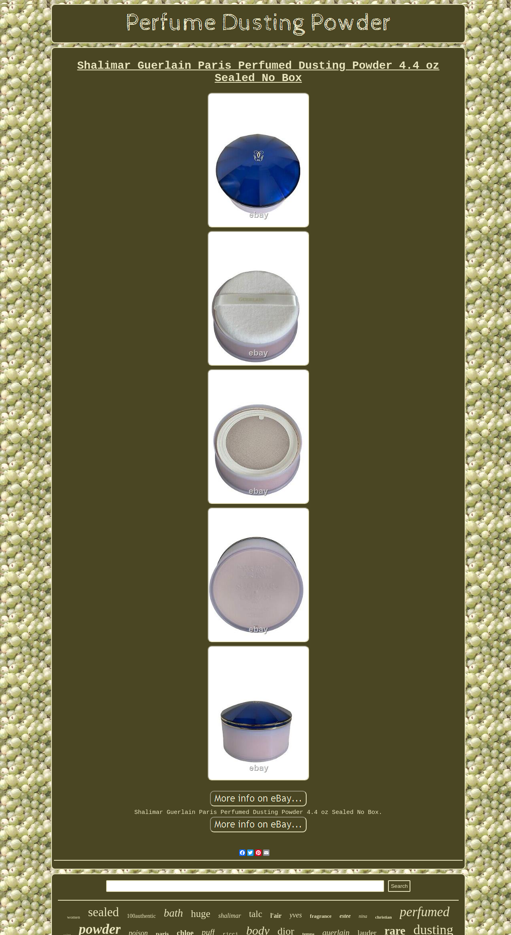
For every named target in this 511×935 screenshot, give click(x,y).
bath (173, 913)
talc (255, 914)
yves (295, 915)
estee (345, 916)
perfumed (425, 912)
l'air (275, 915)
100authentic (141, 916)
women (73, 917)
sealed (103, 912)
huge (200, 913)
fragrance (320, 916)
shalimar (229, 915)
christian (383, 917)
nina (362, 916)
